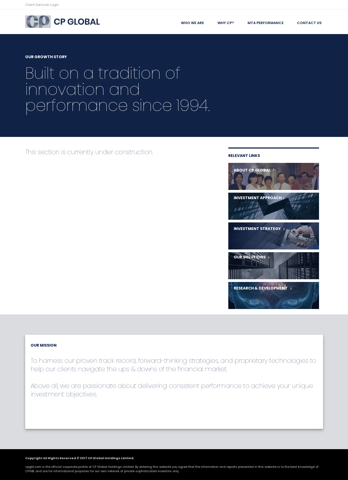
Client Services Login (42, 4)
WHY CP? (225, 22)
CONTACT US (309, 22)
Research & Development (261, 288)
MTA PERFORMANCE (266, 22)
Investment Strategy (257, 228)
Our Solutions (250, 257)
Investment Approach (258, 197)
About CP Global (252, 170)
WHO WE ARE (192, 22)
